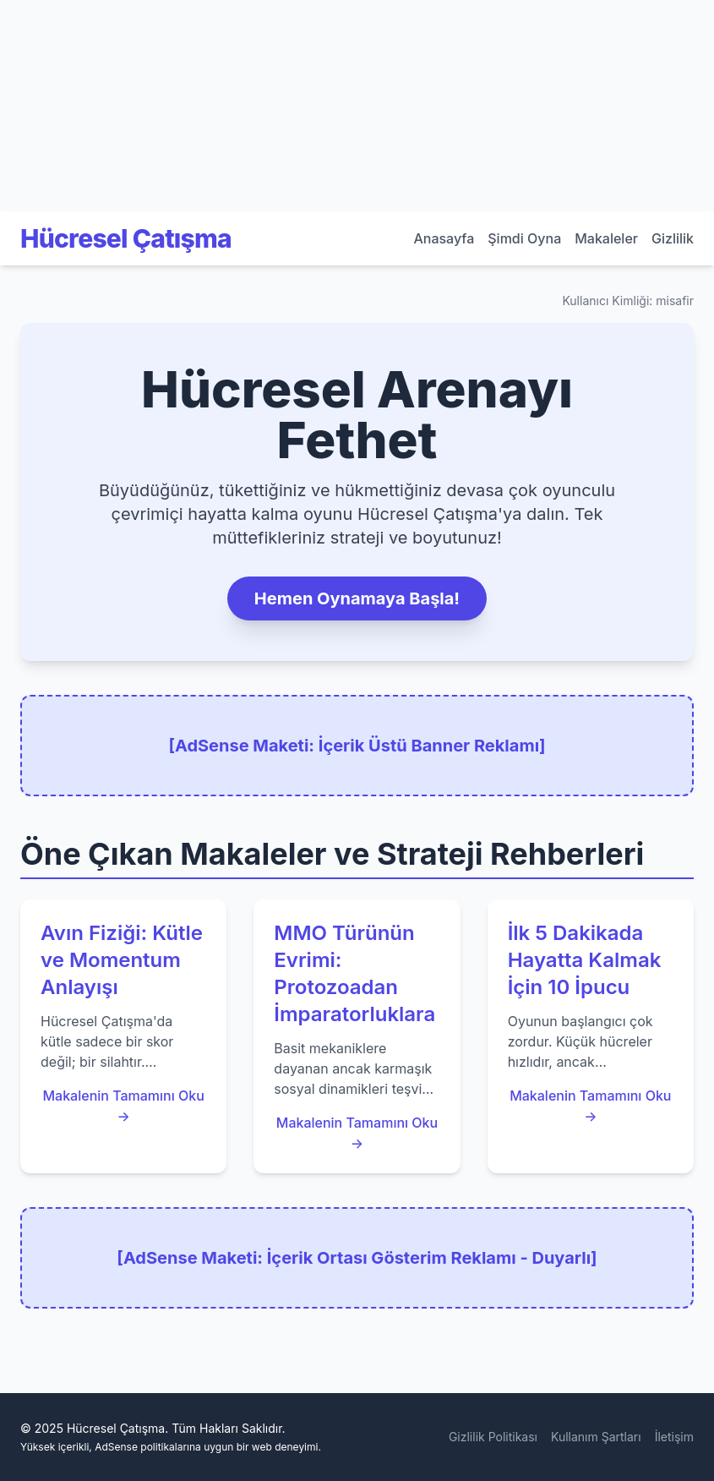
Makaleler (606, 238)
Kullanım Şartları (596, 1436)
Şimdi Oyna (524, 238)
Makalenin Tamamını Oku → (123, 1105)
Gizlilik (672, 238)
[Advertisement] (126, 105)
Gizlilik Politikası (493, 1436)
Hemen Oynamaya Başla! (357, 598)
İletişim (674, 1436)
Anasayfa (443, 238)
